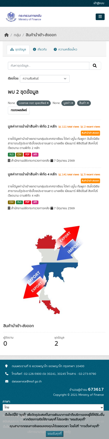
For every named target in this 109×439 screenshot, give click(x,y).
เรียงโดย (13, 78)
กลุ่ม (17, 35)
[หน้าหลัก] (6, 35)
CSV (19, 154)
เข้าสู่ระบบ (98, 3)
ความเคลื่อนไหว (65, 49)
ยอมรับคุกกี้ (55, 434)
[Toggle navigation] (100, 17)
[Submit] (95, 66)
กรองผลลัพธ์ (19, 110)
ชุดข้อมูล (18, 49)
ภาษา (6, 401)
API (35, 154)
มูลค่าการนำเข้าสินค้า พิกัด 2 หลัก (33, 126)
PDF (27, 154)
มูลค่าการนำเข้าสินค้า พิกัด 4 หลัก (33, 174)
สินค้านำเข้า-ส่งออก (41, 35)
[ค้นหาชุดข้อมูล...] (48, 66)
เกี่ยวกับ (40, 49)
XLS (11, 154)
